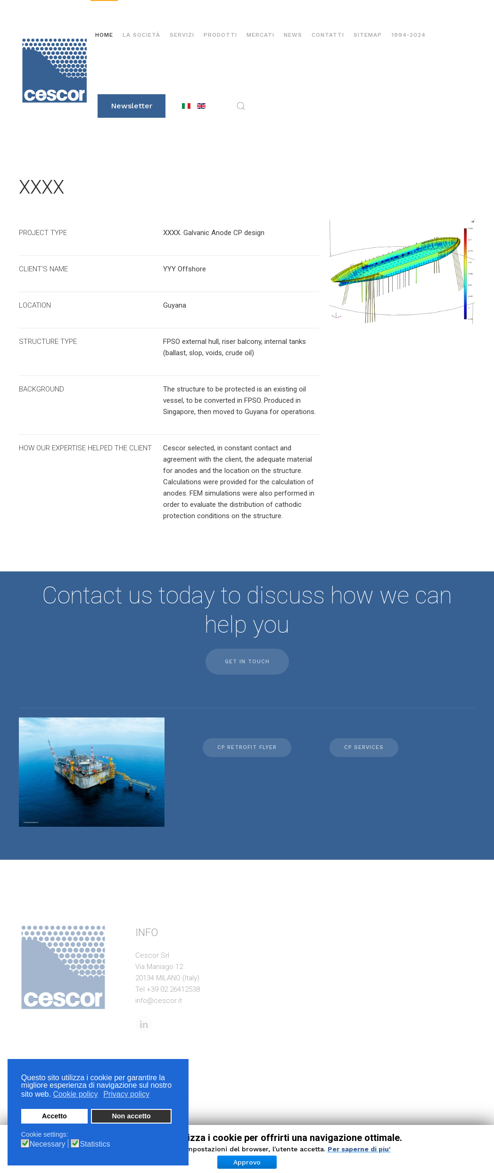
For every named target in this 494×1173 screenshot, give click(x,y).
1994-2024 (408, 35)
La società (141, 35)
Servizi (182, 35)
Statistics (95, 1144)
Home (104, 35)
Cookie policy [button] (75, 1094)
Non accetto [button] (131, 1116)
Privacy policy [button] (126, 1094)
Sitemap (368, 35)
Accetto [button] (54, 1116)
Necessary (48, 1144)
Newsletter (131, 105)
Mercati (260, 35)
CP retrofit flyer (247, 747)
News (293, 35)
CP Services (364, 747)
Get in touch (247, 662)
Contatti (328, 35)
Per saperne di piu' (359, 1149)
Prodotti (220, 35)
